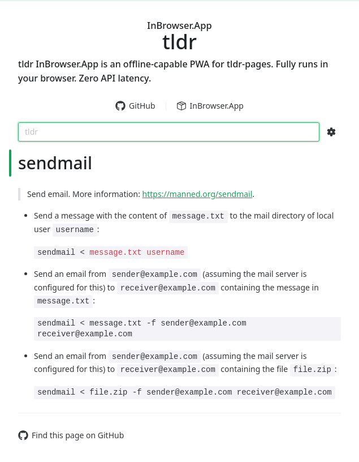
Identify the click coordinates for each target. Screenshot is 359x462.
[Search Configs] (331, 132)
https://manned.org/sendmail (197, 194)
